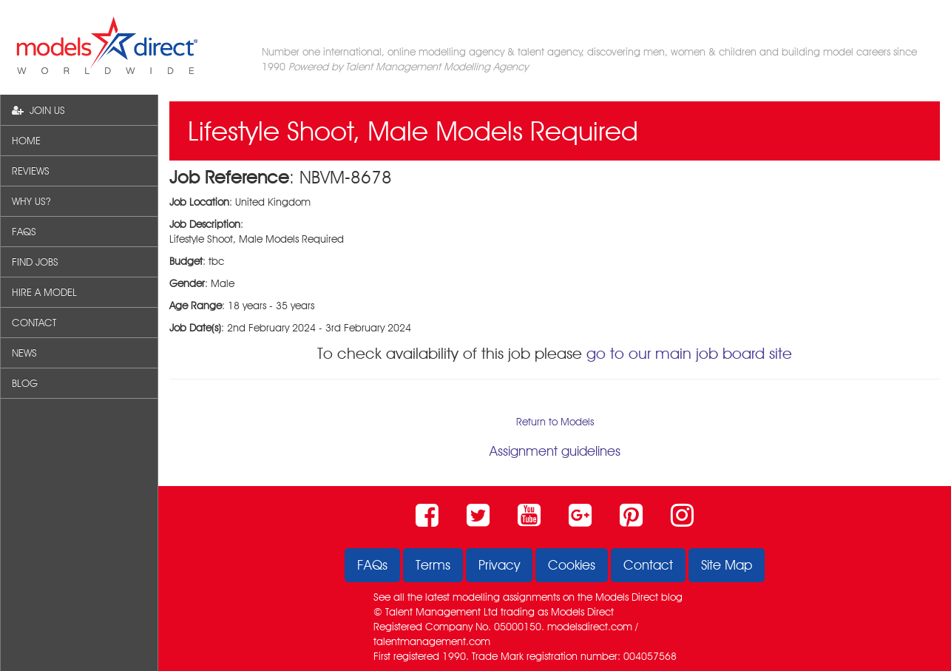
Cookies (571, 565)
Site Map (726, 565)
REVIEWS (31, 171)
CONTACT (34, 322)
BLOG (25, 383)
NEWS (24, 353)
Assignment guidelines (555, 451)
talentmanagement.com (431, 641)
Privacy (499, 565)
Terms (433, 565)
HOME (26, 140)
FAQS (24, 231)
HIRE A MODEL (44, 292)
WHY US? (31, 201)
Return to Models (555, 422)
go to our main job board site (689, 353)
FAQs (372, 565)
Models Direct (626, 597)
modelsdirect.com (589, 627)
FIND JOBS (35, 262)
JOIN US (38, 110)
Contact (648, 565)
